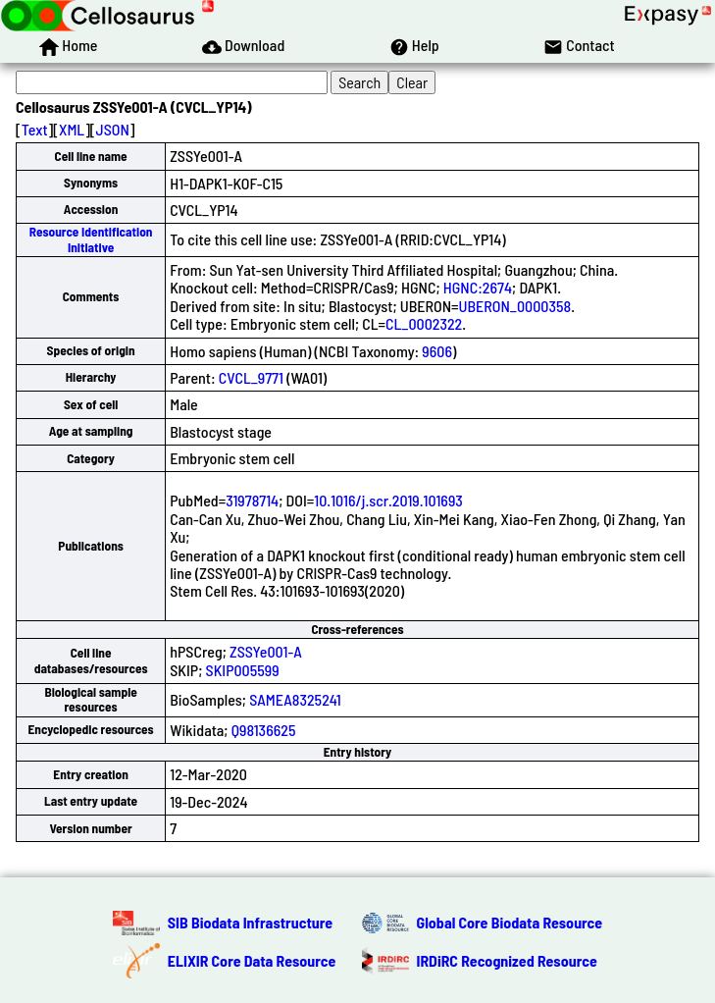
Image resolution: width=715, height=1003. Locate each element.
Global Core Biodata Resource (510, 922)
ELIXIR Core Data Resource (252, 960)
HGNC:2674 (477, 287)
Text (35, 129)
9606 (437, 351)
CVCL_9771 (251, 377)
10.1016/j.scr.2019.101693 (388, 500)
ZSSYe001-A (266, 651)
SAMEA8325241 (295, 699)
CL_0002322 (423, 323)
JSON (112, 129)
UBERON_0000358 (515, 305)
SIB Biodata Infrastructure (250, 922)
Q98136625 (263, 729)
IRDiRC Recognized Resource (507, 960)
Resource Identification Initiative (91, 239)
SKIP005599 (243, 669)
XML (71, 129)
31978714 (252, 500)
